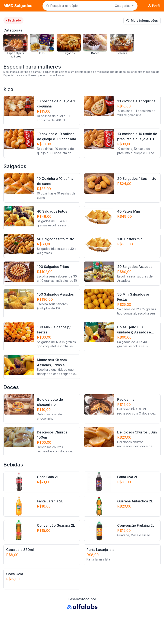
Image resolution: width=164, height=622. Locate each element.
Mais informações (142, 20)
